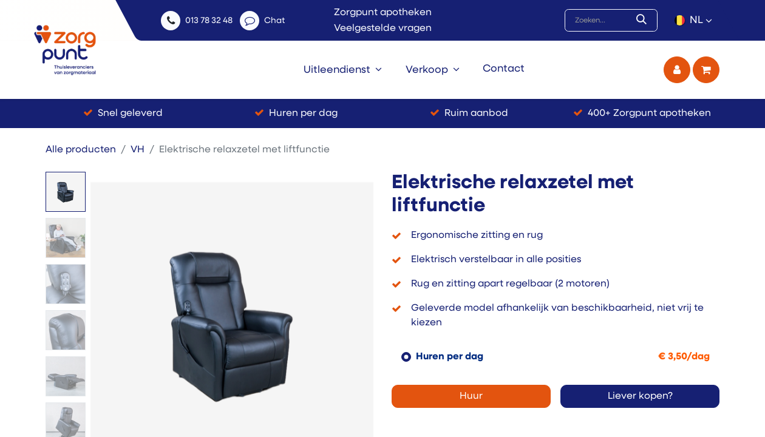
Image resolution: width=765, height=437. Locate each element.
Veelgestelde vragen (383, 28)
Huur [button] (471, 396)
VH (137, 150)
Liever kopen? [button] (640, 396)
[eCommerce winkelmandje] (706, 69)
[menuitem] (343, 69)
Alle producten (81, 150)
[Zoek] (644, 21)
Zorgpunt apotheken (383, 13)
